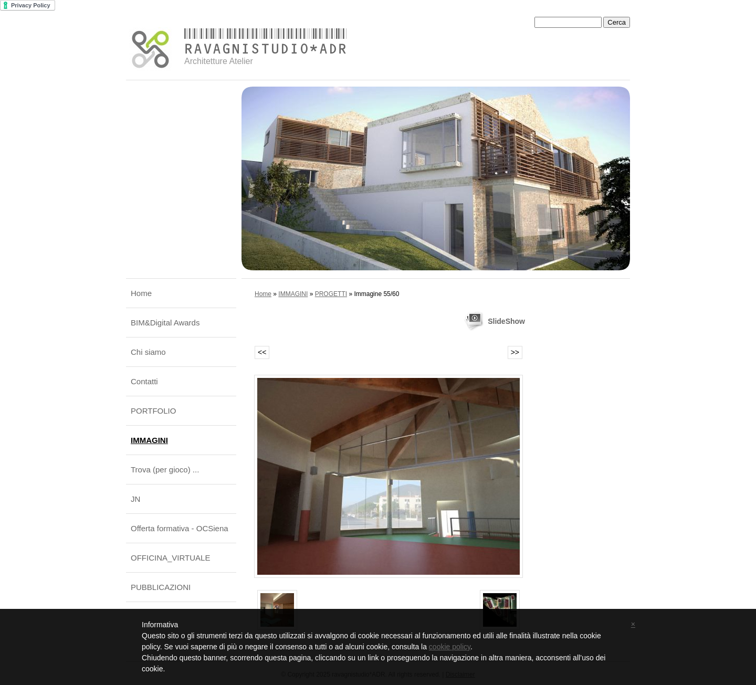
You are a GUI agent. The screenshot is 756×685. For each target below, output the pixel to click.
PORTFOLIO (153, 410)
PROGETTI (331, 294)
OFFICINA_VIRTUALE (170, 557)
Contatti (144, 381)
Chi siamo (148, 351)
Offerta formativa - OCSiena (179, 528)
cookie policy (449, 646)
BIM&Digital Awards (165, 322)
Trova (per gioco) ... (165, 469)
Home (141, 293)
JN (135, 498)
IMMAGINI (149, 440)
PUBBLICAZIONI (161, 587)
